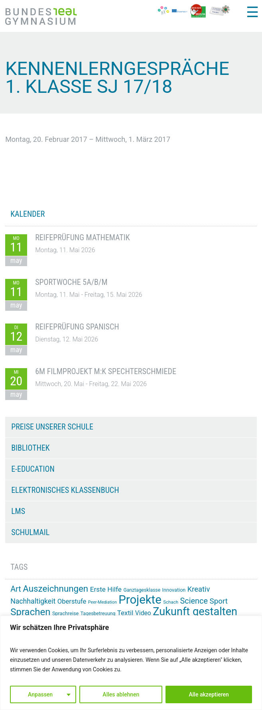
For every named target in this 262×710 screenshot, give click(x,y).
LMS (18, 511)
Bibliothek (30, 448)
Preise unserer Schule (52, 426)
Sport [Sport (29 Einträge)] (219, 601)
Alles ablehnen (120, 694)
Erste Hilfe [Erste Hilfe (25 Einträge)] (106, 589)
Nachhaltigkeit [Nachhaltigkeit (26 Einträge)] (32, 601)
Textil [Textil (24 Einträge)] (125, 613)
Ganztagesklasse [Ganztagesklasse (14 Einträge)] (141, 590)
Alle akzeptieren (209, 694)
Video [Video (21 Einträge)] (143, 613)
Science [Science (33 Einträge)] (194, 601)
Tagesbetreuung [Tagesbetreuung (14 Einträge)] (98, 613)
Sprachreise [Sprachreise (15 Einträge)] (65, 613)
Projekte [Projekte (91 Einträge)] (139, 599)
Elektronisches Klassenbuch (65, 490)
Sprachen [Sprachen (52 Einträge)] (30, 612)
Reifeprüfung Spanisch (77, 326)
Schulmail (30, 532)
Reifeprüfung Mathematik (82, 237)
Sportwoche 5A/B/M (71, 282)
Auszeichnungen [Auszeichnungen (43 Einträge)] (55, 588)
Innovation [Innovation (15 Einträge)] (174, 590)
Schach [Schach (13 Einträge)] (170, 602)
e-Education (33, 469)
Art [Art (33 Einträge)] (15, 589)
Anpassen (40, 694)
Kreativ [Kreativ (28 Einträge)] (198, 589)
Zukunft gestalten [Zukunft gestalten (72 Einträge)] (195, 611)
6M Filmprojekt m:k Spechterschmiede (105, 371)
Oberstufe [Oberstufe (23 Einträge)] (72, 601)
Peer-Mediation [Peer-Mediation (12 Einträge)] (102, 602)
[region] (131, 663)
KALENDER (27, 214)
